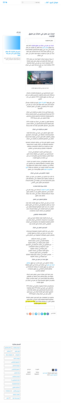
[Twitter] (39, 314)
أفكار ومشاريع (8, 352)
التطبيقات (17, 360)
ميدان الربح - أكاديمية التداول (51, 2)
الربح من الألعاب (16, 396)
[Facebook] (47, 314)
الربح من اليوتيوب (16, 381)
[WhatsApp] (43, 314)
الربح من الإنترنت (16, 352)
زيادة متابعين (17, 378)
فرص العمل (17, 356)
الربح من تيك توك (16, 403)
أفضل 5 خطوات (45, 189)
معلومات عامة (9, 360)
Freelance (8, 396)
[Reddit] (55, 318)
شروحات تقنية (17, 363)
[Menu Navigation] (4, 2)
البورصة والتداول (16, 370)
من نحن (28, 374)
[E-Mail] (35, 314)
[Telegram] (31, 314)
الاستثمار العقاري (16, 392)
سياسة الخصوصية (37, 378)
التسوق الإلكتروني (16, 374)
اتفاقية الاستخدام (28, 378)
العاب (7, 403)
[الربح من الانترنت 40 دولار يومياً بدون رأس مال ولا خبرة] (12, 43)
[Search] (30, 2)
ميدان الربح (45, 47)
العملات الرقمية (16, 399)
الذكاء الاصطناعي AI (15, 385)
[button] (6, 2)
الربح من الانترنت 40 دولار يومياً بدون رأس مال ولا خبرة (12, 53)
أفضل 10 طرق (42, 102)
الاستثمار (9, 356)
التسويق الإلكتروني (15, 367)
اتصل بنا (37, 374)
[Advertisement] (30, 18)
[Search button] (22, 2)
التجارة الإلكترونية (16, 388)
